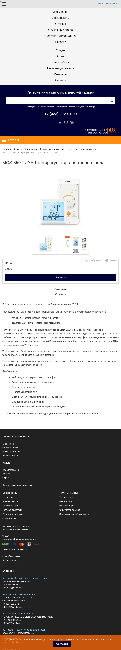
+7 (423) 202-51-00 (60, 114)
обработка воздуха (76, 107)
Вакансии (60, 74)
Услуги (60, 50)
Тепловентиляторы (12, 510)
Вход (100, 3)
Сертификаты (61, 17)
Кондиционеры (10, 493)
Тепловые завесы (11, 505)
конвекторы (90, 107)
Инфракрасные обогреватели (74, 514)
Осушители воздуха (12, 514)
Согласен (62, 644)
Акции (60, 56)
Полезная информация (60, 35)
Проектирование (10, 470)
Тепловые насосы (68, 493)
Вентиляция (65, 501)
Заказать (60, 277)
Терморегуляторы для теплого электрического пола (68, 149)
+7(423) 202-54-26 (11, 604)
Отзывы (60, 23)
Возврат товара (10, 560)
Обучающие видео (60, 29)
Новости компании (11, 451)
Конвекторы (8, 497)
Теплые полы (66, 497)
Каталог (18, 149)
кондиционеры (33, 107)
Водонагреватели (11, 501)
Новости (60, 41)
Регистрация (112, 3)
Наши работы (60, 62)
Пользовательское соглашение (16, 527)
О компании (60, 11)
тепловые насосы (48, 107)
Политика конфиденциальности (16, 529)
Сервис (6, 477)
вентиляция (62, 107)
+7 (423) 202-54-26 (11, 620)
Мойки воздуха (67, 505)
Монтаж (6, 473)
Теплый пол (31, 149)
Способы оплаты (11, 556)
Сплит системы (10, 518)
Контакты (60, 80)
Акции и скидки (10, 455)
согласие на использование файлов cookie (91, 639)
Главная (6, 149)
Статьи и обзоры (10, 447)
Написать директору (60, 68)
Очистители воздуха (69, 510)
